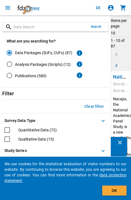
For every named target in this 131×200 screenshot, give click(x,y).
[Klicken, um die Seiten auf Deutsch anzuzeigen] (98, 7)
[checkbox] (30, 130)
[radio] (39, 53)
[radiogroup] (39, 65)
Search (96, 27)
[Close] (119, 142)
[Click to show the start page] (28, 8)
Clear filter (94, 106)
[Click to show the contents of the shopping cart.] (123, 7)
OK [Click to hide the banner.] (114, 190)
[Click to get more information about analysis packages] (79, 64)
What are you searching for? (31, 41)
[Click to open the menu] (7, 7)
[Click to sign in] (110, 7)
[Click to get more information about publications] (79, 75)
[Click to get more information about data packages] (79, 53)
